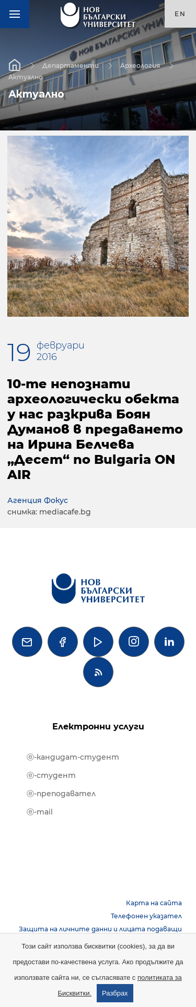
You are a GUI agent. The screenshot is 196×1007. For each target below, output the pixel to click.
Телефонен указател (146, 916)
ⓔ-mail (40, 812)
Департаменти (70, 65)
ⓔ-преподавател (61, 793)
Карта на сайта (154, 903)
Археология (140, 65)
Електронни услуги (98, 727)
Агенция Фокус (37, 500)
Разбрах (115, 993)
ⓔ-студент (51, 775)
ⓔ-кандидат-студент (73, 757)
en (180, 14)
